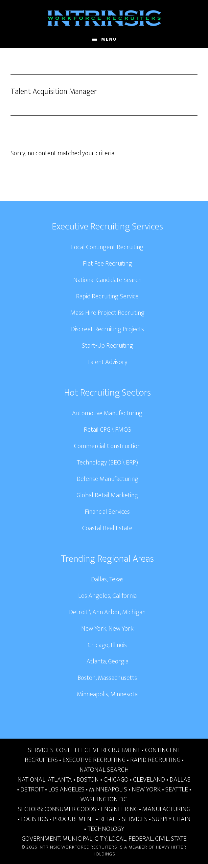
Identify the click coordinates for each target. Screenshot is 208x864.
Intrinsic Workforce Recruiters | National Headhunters (104, 18)
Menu (109, 39)
